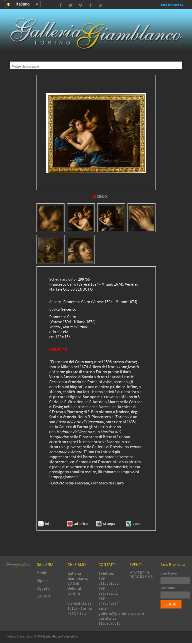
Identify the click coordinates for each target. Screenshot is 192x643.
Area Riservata (171, 5)
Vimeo (70, 5)
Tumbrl (80, 5)
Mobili (41, 572)
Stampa (109, 523)
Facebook (60, 5)
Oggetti (43, 588)
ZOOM (137, 523)
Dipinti (42, 580)
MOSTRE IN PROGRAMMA (141, 574)
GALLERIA (45, 564)
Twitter (90, 5)
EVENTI (136, 564)
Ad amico (81, 523)
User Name (168, 573)
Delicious (100, 5)
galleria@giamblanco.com (121, 613)
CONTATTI (107, 564)
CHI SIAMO (77, 564)
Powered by (70, 636)
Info (48, 523)
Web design (54, 636)
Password (167, 587)
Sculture (43, 595)
